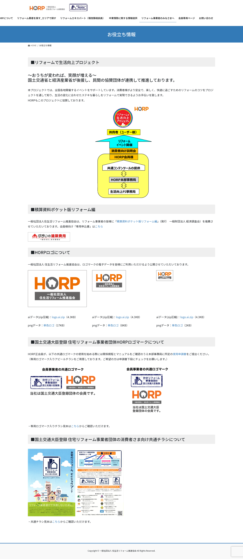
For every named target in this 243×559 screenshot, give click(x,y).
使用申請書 (179, 354)
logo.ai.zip (58, 317)
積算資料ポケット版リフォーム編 (137, 221)
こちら (99, 226)
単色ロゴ (49, 325)
